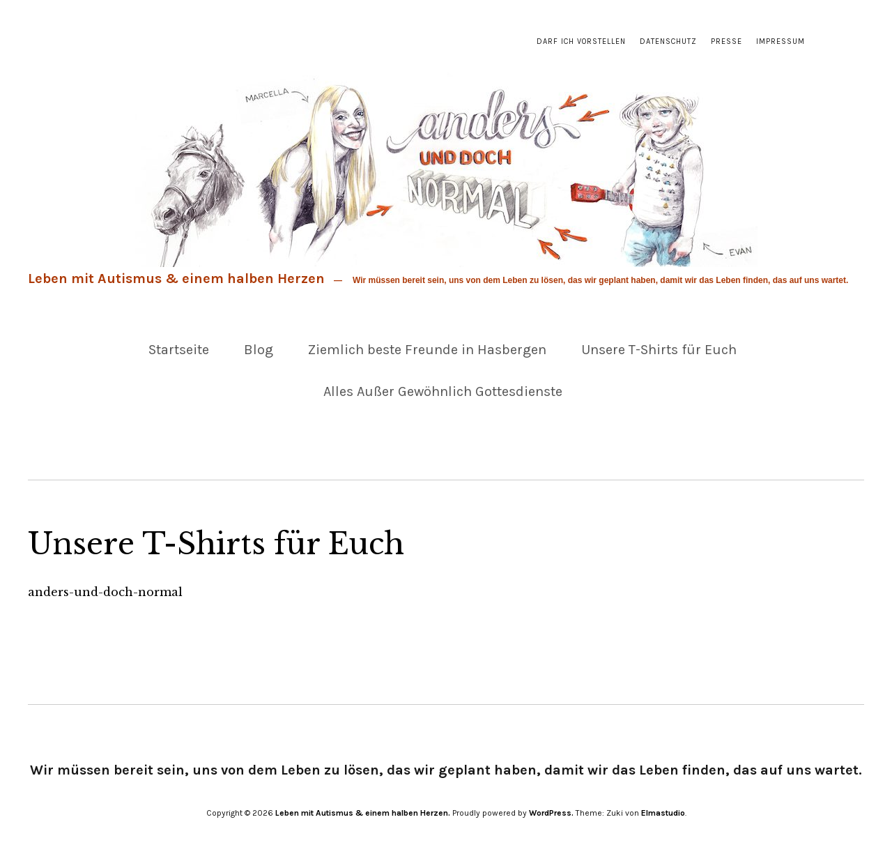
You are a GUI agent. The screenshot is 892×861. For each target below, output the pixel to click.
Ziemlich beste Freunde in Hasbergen (427, 350)
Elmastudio (663, 813)
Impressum (780, 41)
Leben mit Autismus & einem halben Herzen (176, 279)
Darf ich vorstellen (581, 41)
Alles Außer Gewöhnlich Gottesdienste (442, 391)
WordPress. (551, 813)
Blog (258, 350)
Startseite (178, 350)
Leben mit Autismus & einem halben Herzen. (362, 813)
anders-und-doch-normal (105, 592)
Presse (726, 41)
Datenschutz (668, 41)
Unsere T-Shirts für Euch (659, 350)
